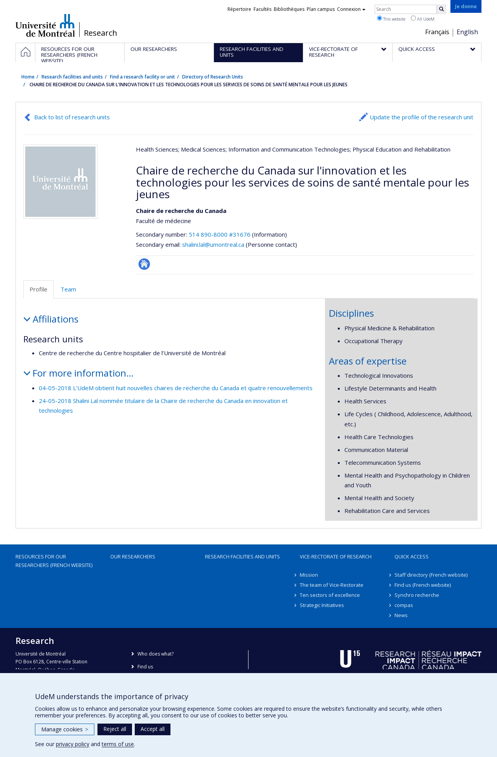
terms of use (118, 744)
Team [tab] (68, 289)
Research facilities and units (72, 76)
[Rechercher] (441, 9)
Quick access (411, 556)
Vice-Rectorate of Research (336, 556)
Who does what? (155, 654)
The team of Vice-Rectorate (331, 584)
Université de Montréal (45, 25)
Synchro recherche (416, 594)
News (401, 615)
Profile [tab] (38, 289)
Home (28, 76)
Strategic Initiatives (322, 605)
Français (437, 32)
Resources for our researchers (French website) (54, 561)
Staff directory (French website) (430, 574)
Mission (309, 574)
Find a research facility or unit (142, 76)
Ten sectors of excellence (330, 594)
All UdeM (422, 19)
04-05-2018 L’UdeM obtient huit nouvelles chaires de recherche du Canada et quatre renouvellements (176, 388)
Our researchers (132, 556)
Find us (145, 666)
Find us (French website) (422, 584)
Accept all (153, 729)
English (467, 32)
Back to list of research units (72, 117)
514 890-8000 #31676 (219, 234)
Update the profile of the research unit (421, 117)
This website (391, 19)
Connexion (351, 9)
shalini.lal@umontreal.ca (213, 244)
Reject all (114, 729)
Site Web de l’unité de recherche (144, 264)
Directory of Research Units (212, 76)
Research (100, 33)
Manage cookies (64, 729)
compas (403, 605)
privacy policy (72, 744)
